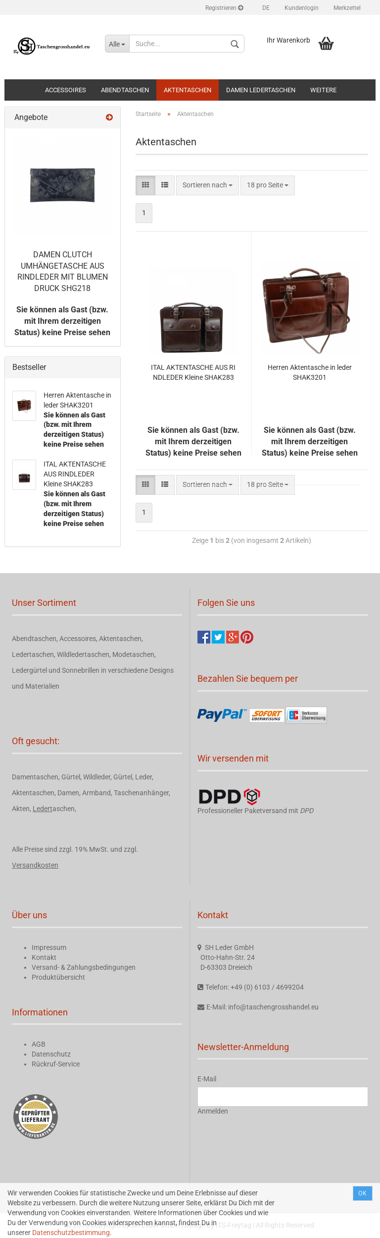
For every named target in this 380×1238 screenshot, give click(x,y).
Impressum (49, 947)
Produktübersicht (58, 977)
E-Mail (206, 1079)
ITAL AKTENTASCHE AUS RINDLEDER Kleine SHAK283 (193, 372)
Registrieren (224, 7)
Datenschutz (51, 1054)
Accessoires (65, 90)
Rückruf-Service (56, 1064)
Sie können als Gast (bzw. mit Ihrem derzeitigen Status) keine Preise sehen (62, 321)
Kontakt (44, 957)
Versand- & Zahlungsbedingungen (84, 967)
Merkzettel (347, 7)
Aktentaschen (187, 90)
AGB (39, 1044)
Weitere (323, 90)
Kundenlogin (302, 7)
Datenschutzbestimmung (71, 1233)
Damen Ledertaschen (260, 90)
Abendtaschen (125, 90)
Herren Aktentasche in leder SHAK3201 (310, 372)
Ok (362, 1193)
